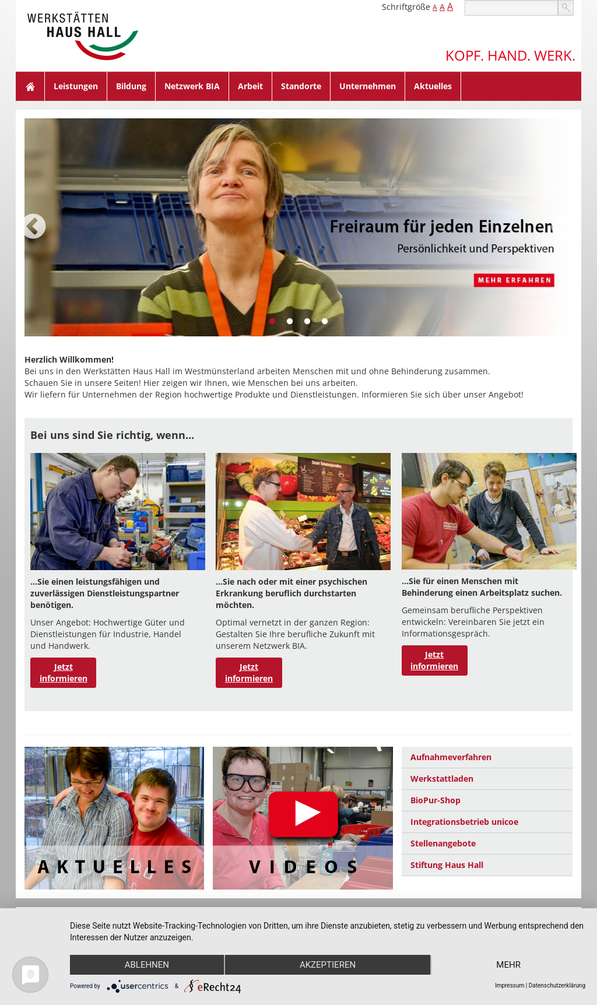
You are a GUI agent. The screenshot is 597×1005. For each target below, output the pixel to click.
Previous (33, 227)
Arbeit (250, 86)
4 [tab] (325, 322)
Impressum (509, 985)
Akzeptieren (328, 965)
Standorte (301, 86)
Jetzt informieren (63, 672)
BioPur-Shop (435, 800)
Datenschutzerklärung (557, 985)
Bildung (131, 86)
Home (30, 86)
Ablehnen (147, 965)
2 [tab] (290, 322)
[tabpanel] (298, 227)
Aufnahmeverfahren (450, 756)
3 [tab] (307, 322)
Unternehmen (367, 86)
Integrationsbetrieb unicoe (464, 821)
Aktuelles (433, 86)
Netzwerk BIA (192, 86)
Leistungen (76, 86)
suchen (566, 8)
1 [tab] (272, 322)
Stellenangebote (443, 843)
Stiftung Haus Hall (446, 864)
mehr (508, 965)
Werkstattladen (441, 778)
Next (563, 227)
